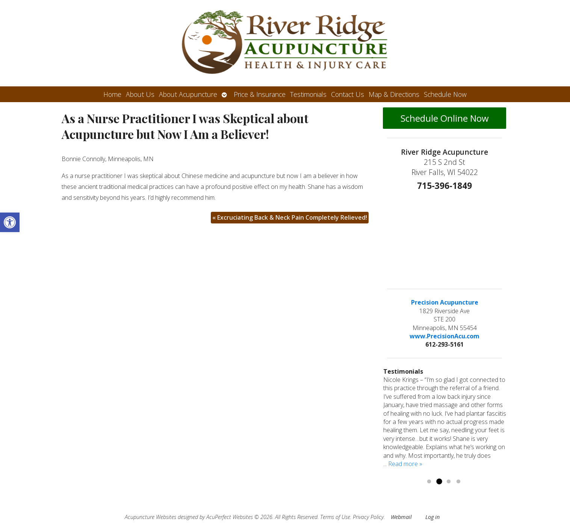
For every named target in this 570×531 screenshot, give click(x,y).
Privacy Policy (368, 516)
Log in (432, 516)
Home (112, 94)
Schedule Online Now (445, 118)
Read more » (405, 464)
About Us (140, 94)
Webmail (401, 516)
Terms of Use (335, 516)
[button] (10, 222)
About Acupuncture (188, 94)
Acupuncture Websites (150, 516)
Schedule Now (445, 94)
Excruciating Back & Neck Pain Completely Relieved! (289, 217)
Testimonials (308, 94)
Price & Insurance (260, 94)
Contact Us (347, 94)
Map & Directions (394, 94)
